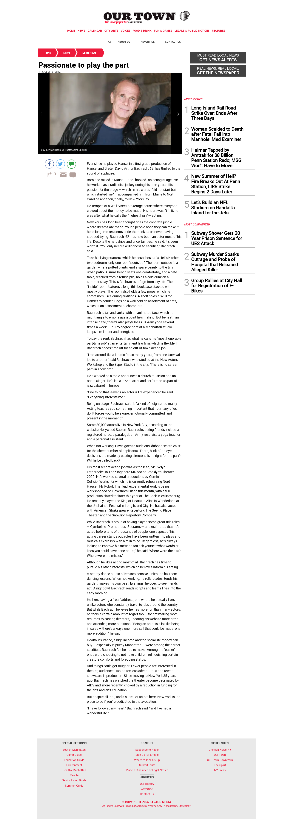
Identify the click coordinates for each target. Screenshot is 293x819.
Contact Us (173, 41)
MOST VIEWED (193, 99)
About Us (124, 41)
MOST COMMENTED (197, 224)
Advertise (148, 41)
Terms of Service (135, 806)
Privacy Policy (154, 806)
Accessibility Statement (177, 806)
